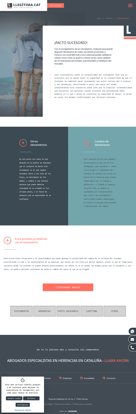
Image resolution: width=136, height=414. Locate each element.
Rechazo (31, 398)
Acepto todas (14, 398)
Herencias (44, 311)
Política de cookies (63, 404)
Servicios (46, 378)
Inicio (99, 18)
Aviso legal (47, 404)
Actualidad (89, 378)
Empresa (67, 378)
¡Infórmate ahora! (68, 287)
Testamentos (21, 311)
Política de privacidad (82, 404)
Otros (114, 311)
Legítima (91, 311)
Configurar (22, 405)
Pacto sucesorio (123, 18)
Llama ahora (116, 360)
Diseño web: (68, 411)
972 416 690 (55, 5)
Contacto (110, 378)
